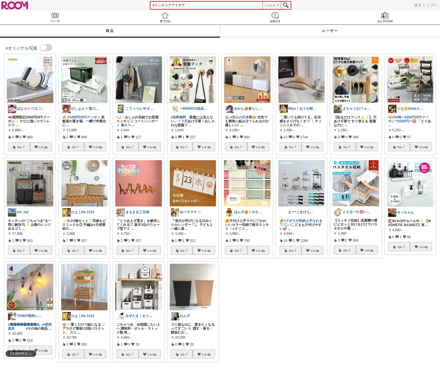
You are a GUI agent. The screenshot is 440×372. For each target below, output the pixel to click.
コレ (21, 147)
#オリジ (239, 229)
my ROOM (385, 17)
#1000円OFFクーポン (83, 117)
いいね (43, 147)
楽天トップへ (426, 5)
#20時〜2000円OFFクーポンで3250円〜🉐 (408, 119)
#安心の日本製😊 (243, 117)
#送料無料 (178, 117)
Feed (55, 17)
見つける (165, 17)
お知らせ (275, 17)
